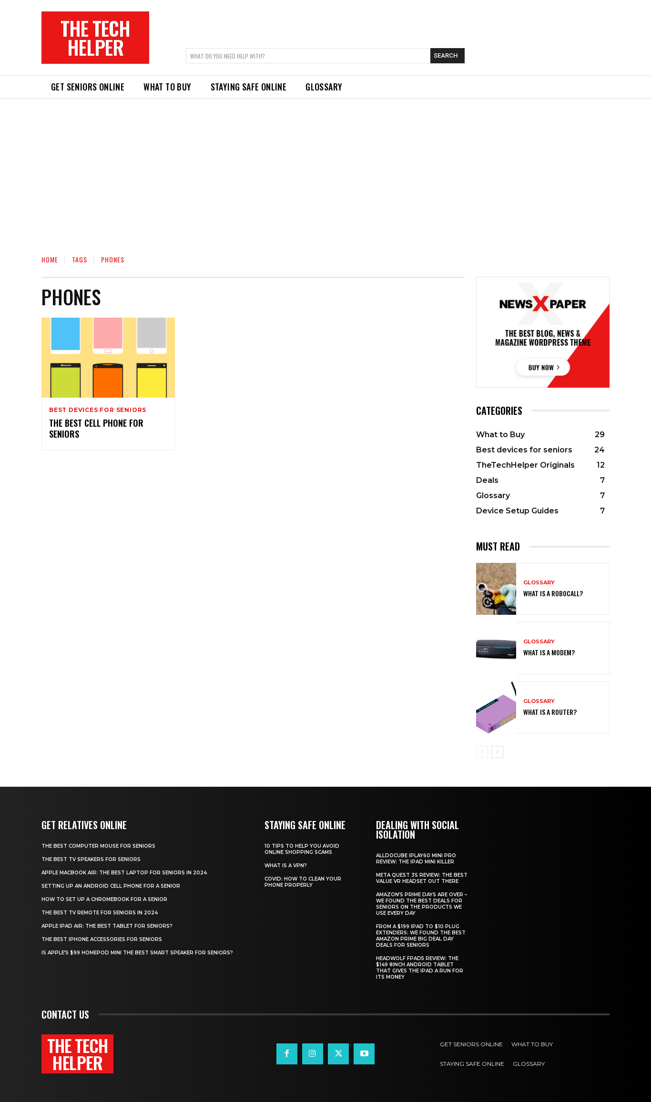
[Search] (447, 55)
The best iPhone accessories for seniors (101, 939)
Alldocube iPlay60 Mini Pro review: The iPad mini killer (416, 858)
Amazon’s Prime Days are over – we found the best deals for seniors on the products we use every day (421, 904)
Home (49, 259)
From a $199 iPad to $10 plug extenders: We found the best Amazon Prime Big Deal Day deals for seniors (421, 935)
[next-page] (497, 752)
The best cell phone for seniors (96, 428)
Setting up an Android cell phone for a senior (110, 886)
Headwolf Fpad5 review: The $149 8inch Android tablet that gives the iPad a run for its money (419, 967)
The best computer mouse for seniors (98, 846)
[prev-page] (482, 752)
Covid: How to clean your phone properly (302, 882)
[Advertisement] (325, 170)
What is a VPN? (285, 865)
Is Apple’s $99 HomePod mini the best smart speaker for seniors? (137, 953)
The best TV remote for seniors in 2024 (99, 913)
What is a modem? (549, 652)
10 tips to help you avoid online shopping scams (301, 849)
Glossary (539, 582)
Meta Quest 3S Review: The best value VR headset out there (422, 878)
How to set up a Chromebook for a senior (104, 899)
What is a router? (550, 712)
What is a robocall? (553, 593)
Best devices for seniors (97, 410)
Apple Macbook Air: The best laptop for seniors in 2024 (124, 873)
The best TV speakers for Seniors (91, 859)
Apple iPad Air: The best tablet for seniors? (107, 926)
